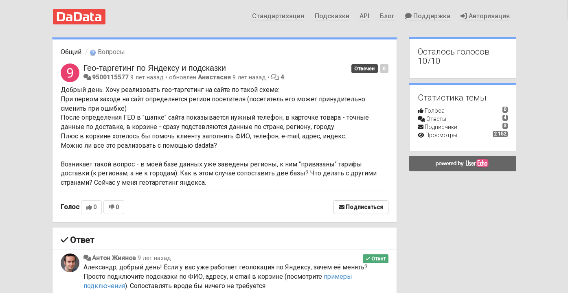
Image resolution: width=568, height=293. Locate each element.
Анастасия (214, 77)
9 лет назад (154, 258)
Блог (387, 16)
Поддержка (427, 16)
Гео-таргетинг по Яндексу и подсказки (154, 67)
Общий (71, 52)
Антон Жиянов (114, 258)
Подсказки (332, 16)
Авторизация (485, 16)
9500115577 (110, 77)
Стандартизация (278, 16)
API (364, 16)
